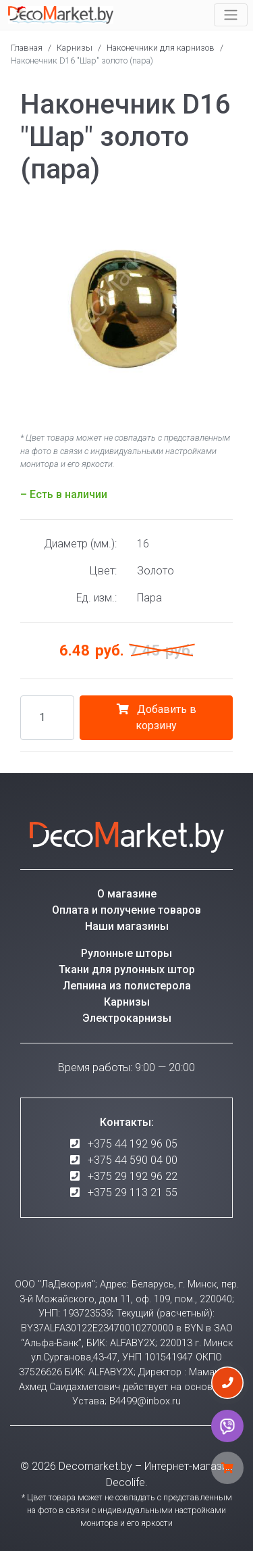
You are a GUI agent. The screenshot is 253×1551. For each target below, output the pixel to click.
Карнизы (74, 48)
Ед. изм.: (96, 597)
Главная (27, 48)
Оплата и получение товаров (126, 910)
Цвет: (103, 570)
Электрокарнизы (126, 1018)
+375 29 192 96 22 (132, 1176)
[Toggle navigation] (231, 14)
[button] (220, 214)
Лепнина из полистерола (127, 985)
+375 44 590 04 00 (132, 1160)
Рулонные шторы (126, 953)
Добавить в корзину (156, 717)
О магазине (127, 893)
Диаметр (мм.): (80, 543)
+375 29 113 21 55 (132, 1192)
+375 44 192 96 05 (132, 1143)
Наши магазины (127, 926)
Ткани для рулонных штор (127, 969)
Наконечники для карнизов (161, 48)
